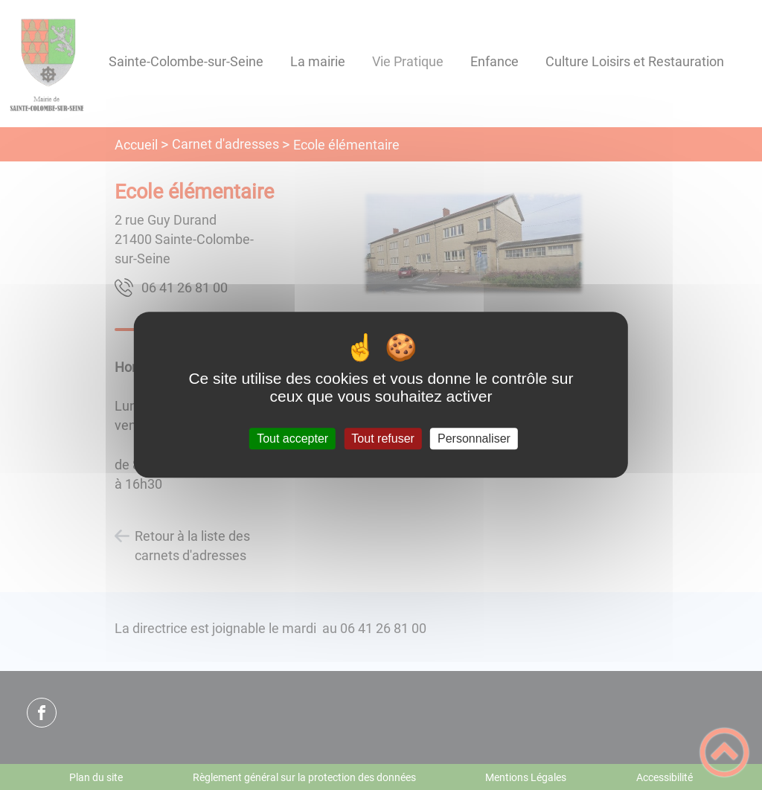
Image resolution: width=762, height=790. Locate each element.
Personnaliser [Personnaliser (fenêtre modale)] (474, 438)
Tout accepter (292, 438)
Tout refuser (382, 438)
